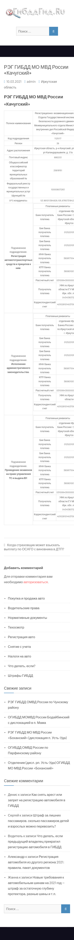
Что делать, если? (21, 666)
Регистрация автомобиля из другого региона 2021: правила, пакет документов (36, 861)
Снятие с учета (19, 646)
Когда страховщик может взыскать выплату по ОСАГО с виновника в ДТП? (34, 547)
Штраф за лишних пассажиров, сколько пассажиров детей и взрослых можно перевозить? (38, 820)
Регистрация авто (21, 637)
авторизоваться (35, 582)
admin (31, 81)
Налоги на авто (19, 656)
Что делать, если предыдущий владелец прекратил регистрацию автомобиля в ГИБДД (35, 841)
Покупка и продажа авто (26, 598)
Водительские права (23, 608)
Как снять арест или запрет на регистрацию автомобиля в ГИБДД (36, 799)
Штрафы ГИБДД (20, 675)
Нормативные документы (27, 617)
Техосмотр (16, 627)
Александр (16, 856)
